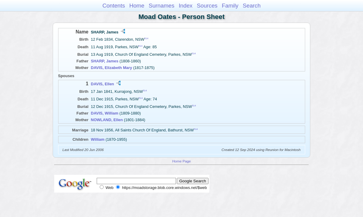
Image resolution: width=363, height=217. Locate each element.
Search (252, 5)
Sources (207, 5)
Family (230, 5)
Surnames (161, 5)
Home (136, 5)
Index (185, 5)
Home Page (181, 161)
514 (146, 38)
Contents (113, 5)
